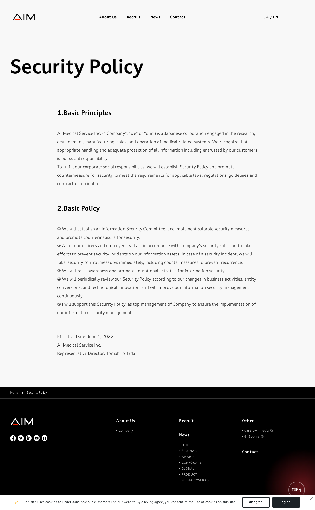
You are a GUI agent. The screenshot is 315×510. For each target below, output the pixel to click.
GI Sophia (251, 437)
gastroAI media (256, 431)
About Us (125, 421)
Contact (178, 17)
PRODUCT (189, 475)
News (184, 435)
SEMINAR (189, 451)
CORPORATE (191, 463)
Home (14, 393)
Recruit (134, 17)
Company (126, 431)
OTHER (187, 445)
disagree (256, 502)
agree (286, 502)
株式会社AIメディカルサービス (22, 17)
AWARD (188, 457)
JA (268, 17)
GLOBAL (188, 469)
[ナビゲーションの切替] (297, 17)
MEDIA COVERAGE (196, 480)
